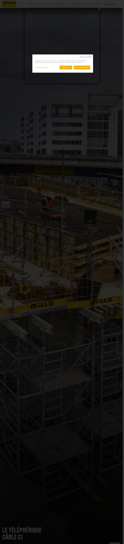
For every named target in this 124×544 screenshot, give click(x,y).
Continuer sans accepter (86, 56)
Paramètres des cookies (41, 67)
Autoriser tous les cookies (82, 67)
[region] (62, 63)
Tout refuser (65, 67)
